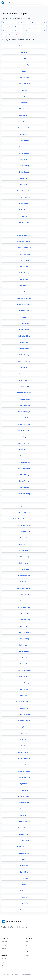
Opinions (24, 746)
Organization (24, 784)
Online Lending (24, 380)
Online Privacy (24, 481)
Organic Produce (24, 771)
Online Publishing (24, 494)
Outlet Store (24, 891)
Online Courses (24, 267)
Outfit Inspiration (24, 878)
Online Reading (24, 506)
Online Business (23, 204)
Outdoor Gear (24, 834)
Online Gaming (24, 355)
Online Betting (24, 166)
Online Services (24, 563)
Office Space (24, 103)
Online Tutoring (24, 651)
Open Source (24, 695)
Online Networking (24, 424)
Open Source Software (24, 702)
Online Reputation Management (24, 519)
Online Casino (24, 210)
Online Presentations (24, 468)
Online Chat (24, 216)
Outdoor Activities (24, 803)
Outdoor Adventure (24, 809)
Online (24, 122)
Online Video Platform (24, 670)
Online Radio (24, 500)
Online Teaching (24, 620)
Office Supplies (24, 109)
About (27, 942)
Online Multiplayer (24, 412)
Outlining (24, 897)
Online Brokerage (24, 197)
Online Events (24, 311)
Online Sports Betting (24, 588)
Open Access (24, 689)
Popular (4, 942)
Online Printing (24, 475)
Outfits (24, 885)
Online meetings (24, 399)
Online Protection (24, 487)
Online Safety (24, 550)
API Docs (4, 966)
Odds (24, 71)
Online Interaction (24, 361)
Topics (3, 949)
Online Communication (24, 241)
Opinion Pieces (24, 733)
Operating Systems (24, 721)
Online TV (24, 658)
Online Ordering (24, 431)
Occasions (24, 52)
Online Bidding (24, 172)
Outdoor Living (24, 840)
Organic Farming (24, 758)
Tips (2, 962)
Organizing (24, 790)
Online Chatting (24, 222)
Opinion (24, 727)
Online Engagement (24, 298)
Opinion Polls (24, 740)
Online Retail (24, 538)
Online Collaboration (24, 235)
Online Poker (24, 456)
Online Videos (24, 676)
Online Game (24, 342)
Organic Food (24, 765)
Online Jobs (24, 367)
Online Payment (24, 437)
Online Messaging (24, 405)
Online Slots (24, 582)
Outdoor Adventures (24, 815)
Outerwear (24, 866)
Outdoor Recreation (24, 847)
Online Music (24, 418)
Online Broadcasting (24, 191)
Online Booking (24, 185)
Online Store (24, 601)
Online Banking (24, 159)
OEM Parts (24, 90)
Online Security (24, 557)
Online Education (24, 292)
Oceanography (24, 65)
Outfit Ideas (24, 872)
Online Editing (24, 285)
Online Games (24, 349)
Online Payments (24, 443)
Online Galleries (24, 330)
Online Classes (24, 229)
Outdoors (24, 859)
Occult (24, 58)
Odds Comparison (24, 84)
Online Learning (24, 374)
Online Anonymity (24, 134)
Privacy (27, 955)
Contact (3, 959)
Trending (4, 945)
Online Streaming (24, 607)
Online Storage (24, 594)
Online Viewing (24, 683)
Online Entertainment (24, 304)
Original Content (24, 796)
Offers (24, 96)
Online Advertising (24, 128)
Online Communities (24, 248)
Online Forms (24, 317)
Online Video (24, 664)
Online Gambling (24, 336)
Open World (24, 708)
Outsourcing (24, 904)
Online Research (24, 525)
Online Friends (24, 323)
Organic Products (24, 777)
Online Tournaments (24, 632)
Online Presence (24, 462)
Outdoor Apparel (24, 822)
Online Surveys (24, 613)
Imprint (27, 945)
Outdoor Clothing (24, 828)
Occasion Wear (24, 46)
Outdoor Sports (24, 853)
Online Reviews (24, 544)
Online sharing (24, 569)
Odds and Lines (24, 77)
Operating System (24, 714)
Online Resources (24, 531)
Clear (15, 34)
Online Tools (24, 626)
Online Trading (24, 639)
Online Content (24, 260)
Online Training (24, 645)
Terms (27, 959)
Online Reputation (24, 513)
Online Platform (24, 449)
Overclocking (24, 910)
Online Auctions (24, 147)
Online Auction (24, 140)
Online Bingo (24, 178)
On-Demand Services (24, 115)
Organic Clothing (24, 752)
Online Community (24, 254)
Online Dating (24, 273)
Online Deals (24, 279)
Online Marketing (24, 386)
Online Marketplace (24, 393)
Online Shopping (24, 576)
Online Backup (24, 153)
